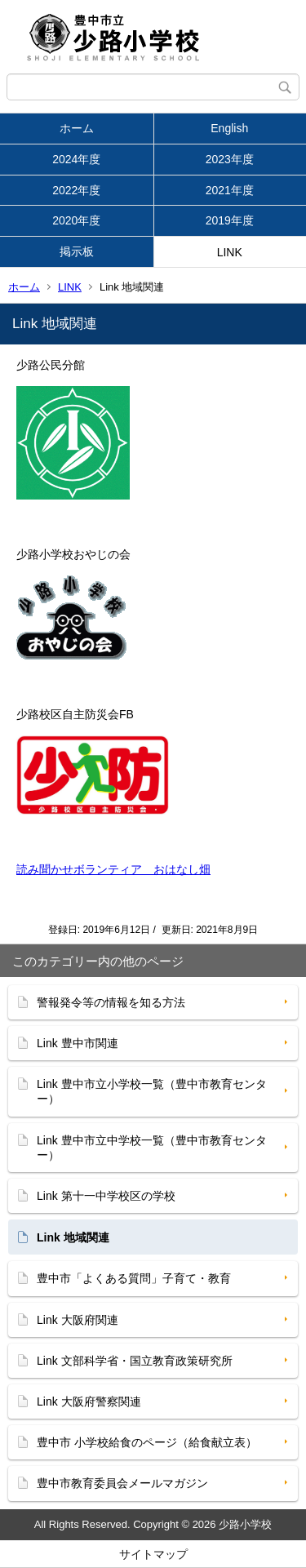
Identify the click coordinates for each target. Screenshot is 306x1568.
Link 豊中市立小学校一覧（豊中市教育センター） (152, 1091)
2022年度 (76, 190)
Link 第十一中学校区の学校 (106, 1195)
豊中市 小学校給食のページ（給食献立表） (147, 1442)
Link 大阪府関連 (77, 1319)
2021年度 (230, 190)
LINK (229, 252)
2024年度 (76, 159)
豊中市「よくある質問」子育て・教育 (134, 1278)
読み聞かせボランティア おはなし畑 (113, 869)
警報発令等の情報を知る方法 (111, 1002)
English (229, 128)
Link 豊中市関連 (77, 1043)
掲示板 (77, 251)
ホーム (77, 128)
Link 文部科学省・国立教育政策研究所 (135, 1360)
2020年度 (76, 220)
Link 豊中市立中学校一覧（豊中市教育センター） (152, 1148)
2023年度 (230, 159)
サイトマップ (153, 1554)
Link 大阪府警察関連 (89, 1401)
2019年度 (230, 220)
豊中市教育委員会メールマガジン (122, 1483)
